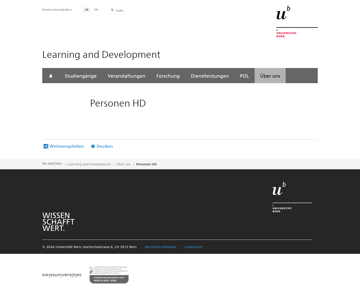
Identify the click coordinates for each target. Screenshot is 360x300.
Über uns (270, 75)
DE (87, 9)
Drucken (105, 146)
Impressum (193, 246)
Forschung (168, 75)
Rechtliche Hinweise (161, 246)
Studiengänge (81, 75)
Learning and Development (89, 164)
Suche (119, 10)
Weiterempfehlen (67, 146)
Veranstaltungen (126, 75)
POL (244, 75)
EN (96, 9)
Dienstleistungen (210, 75)
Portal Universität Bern (57, 9)
